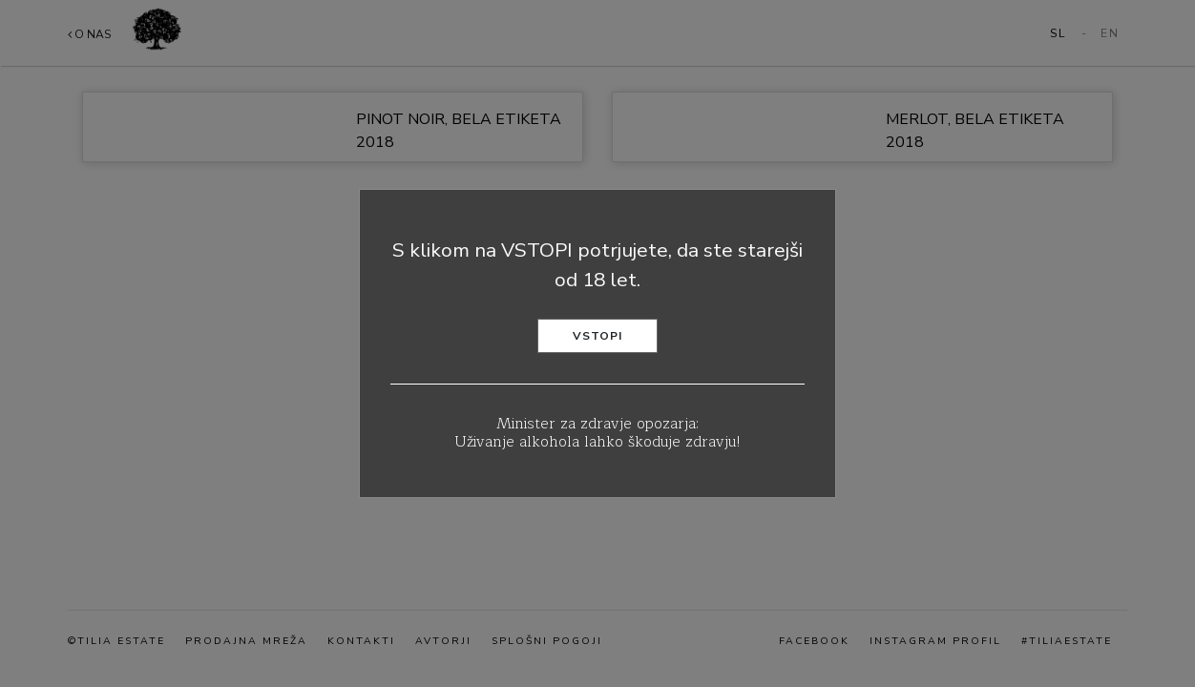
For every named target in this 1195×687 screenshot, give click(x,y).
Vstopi (597, 336)
